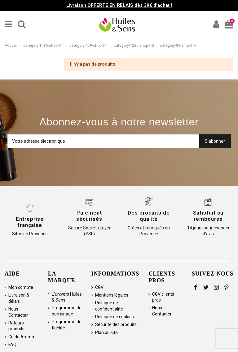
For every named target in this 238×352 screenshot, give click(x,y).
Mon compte (20, 287)
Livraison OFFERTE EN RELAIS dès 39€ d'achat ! (119, 5)
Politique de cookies (114, 316)
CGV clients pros (163, 297)
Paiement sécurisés (89, 216)
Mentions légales (111, 295)
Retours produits (16, 326)
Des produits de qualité (149, 216)
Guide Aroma (21, 336)
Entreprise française (29, 222)
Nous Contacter (18, 312)
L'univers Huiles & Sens (67, 297)
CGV (99, 287)
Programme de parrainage (67, 310)
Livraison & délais (18, 298)
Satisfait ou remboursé (208, 216)
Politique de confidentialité (109, 305)
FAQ (12, 344)
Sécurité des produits (116, 324)
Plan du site (106, 332)
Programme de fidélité (67, 324)
